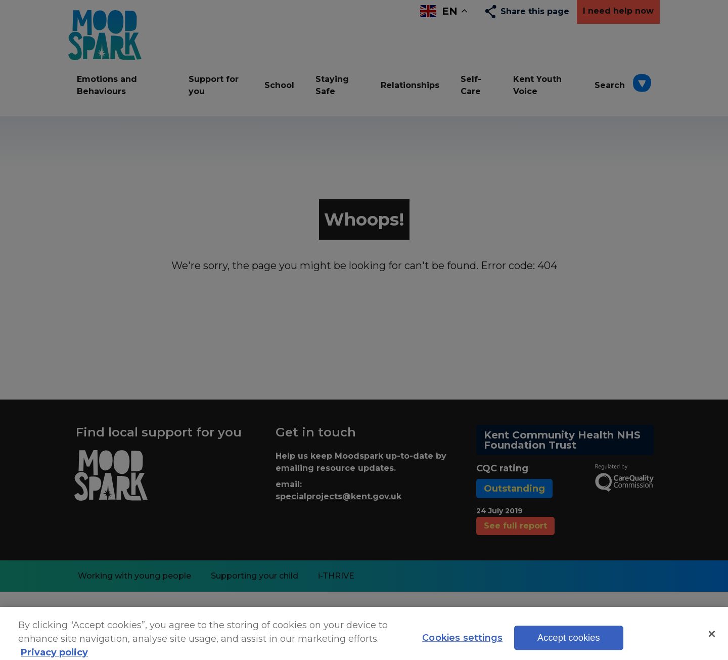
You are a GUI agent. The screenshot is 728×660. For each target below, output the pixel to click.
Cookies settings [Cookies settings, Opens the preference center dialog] (462, 643)
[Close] (712, 640)
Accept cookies (568, 644)
